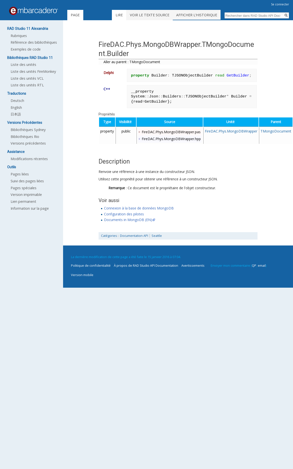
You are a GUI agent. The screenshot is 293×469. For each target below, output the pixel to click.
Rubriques (19, 35)
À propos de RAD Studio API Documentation (146, 265)
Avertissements (193, 265)
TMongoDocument (275, 131)
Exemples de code (26, 49)
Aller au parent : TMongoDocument (131, 61)
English (16, 107)
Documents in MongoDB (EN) (128, 219)
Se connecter (280, 4)
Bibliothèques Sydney (28, 129)
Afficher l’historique (209, 15)
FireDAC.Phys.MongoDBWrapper (231, 131)
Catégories (109, 236)
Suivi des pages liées (27, 181)
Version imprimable (26, 194)
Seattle (157, 236)
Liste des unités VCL (27, 78)
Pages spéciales (23, 188)
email (262, 265)
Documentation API (134, 236)
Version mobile (82, 275)
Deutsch (17, 100)
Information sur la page (30, 208)
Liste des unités (23, 64)
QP (254, 265)
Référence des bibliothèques (34, 42)
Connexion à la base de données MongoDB (139, 208)
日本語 (16, 114)
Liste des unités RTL (27, 85)
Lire (131, 15)
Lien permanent (23, 201)
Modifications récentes (29, 158)
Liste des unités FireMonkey (33, 71)
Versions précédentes (28, 143)
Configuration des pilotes (124, 214)
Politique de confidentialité (91, 265)
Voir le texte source (162, 15)
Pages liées (20, 174)
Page (75, 15)
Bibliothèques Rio (25, 136)
